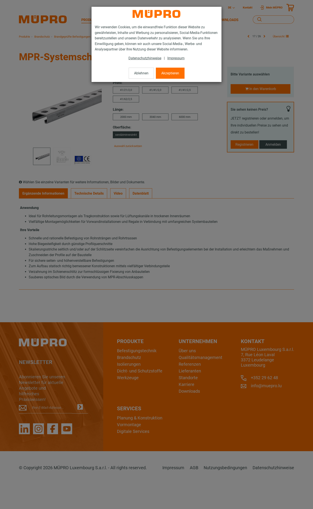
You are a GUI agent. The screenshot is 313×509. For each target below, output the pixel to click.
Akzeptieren (170, 73)
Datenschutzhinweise (144, 58)
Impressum (176, 58)
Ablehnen (141, 73)
